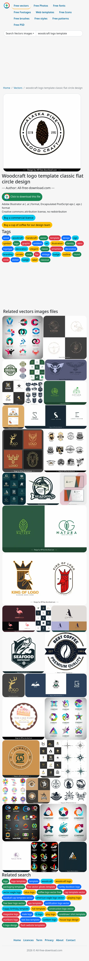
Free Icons (65, 12)
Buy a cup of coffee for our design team (27, 225)
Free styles (41, 18)
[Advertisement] (44, 62)
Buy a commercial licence (18, 217)
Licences (28, 940)
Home (6, 88)
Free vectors (21, 5)
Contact (71, 940)
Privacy (49, 940)
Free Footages (22, 12)
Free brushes (22, 18)
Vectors (18, 88)
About (59, 940)
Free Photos (41, 5)
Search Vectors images (19, 33)
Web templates (45, 12)
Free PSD (19, 25)
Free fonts (59, 5)
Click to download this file (22, 197)
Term (39, 940)
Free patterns (60, 18)
